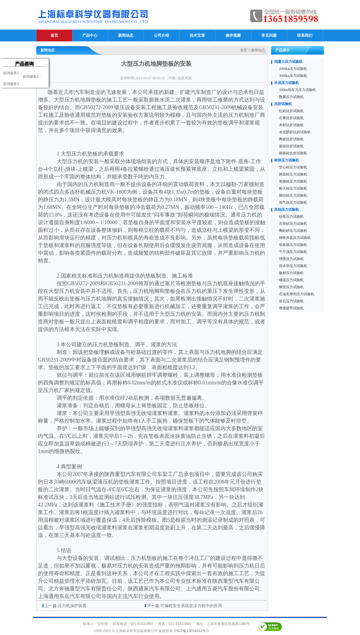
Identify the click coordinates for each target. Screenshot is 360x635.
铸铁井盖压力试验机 (295, 238)
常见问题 (269, 35)
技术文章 (197, 35)
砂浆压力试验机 (291, 217)
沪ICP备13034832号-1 (191, 631)
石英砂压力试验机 (293, 224)
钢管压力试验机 (291, 287)
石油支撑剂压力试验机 (296, 294)
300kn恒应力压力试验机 (297, 90)
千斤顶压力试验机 (293, 252)
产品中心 (89, 35)
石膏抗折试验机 (291, 118)
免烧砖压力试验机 (293, 181)
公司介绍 (161, 35)
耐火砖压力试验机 (293, 188)
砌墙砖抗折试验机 (293, 153)
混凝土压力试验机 (288, 62)
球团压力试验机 (291, 259)
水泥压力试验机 (286, 83)
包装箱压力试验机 (293, 245)
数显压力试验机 (291, 97)
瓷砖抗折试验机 (291, 146)
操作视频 (233, 35)
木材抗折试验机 (291, 125)
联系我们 (304, 35)
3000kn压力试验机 (293, 76)
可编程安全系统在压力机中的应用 (191, 606)
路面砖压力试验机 (293, 174)
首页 (54, 35)
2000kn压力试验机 (293, 69)
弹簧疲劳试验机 (291, 308)
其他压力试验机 (286, 209)
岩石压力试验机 (291, 301)
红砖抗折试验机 (291, 111)
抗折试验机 (283, 104)
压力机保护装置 (72, 606)
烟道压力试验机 (291, 280)
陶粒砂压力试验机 (293, 231)
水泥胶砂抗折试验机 (295, 132)
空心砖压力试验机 (293, 167)
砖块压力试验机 (286, 160)
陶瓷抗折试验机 (291, 139)
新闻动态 (125, 35)
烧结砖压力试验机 (293, 195)
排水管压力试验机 (293, 266)
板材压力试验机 (291, 273)
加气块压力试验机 (293, 202)
